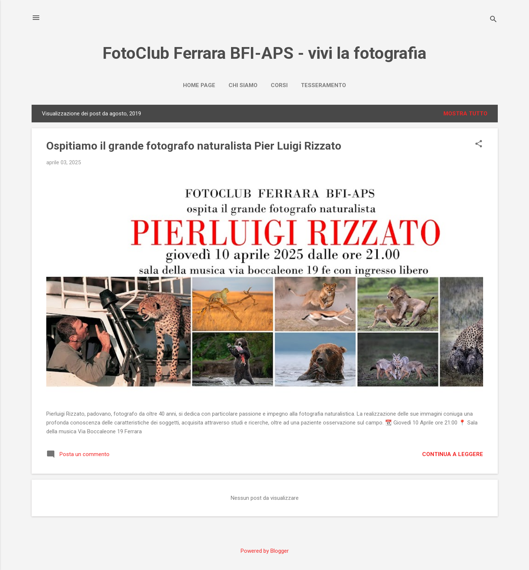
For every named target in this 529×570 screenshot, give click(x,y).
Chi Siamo (243, 85)
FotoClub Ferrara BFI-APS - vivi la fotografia (264, 53)
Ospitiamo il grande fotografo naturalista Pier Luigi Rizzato (193, 145)
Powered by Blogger (265, 551)
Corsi (279, 85)
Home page (199, 85)
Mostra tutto (465, 113)
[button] (478, 144)
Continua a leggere (452, 454)
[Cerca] (493, 20)
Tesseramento (323, 85)
